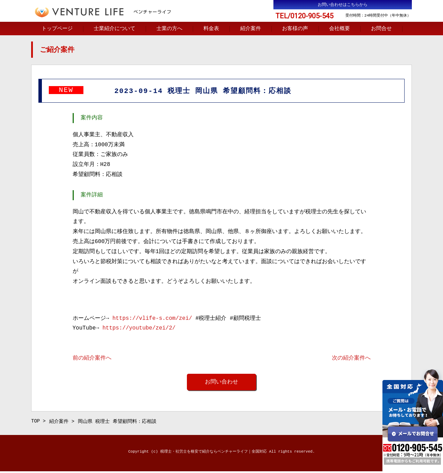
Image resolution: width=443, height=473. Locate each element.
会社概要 (339, 29)
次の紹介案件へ (351, 359)
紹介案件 (250, 29)
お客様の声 (295, 29)
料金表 (211, 29)
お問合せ (381, 29)
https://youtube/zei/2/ (138, 329)
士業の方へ (169, 29)
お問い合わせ (221, 383)
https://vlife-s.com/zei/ (152, 319)
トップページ (57, 29)
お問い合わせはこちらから (343, 5)
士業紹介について (114, 29)
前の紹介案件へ (92, 359)
